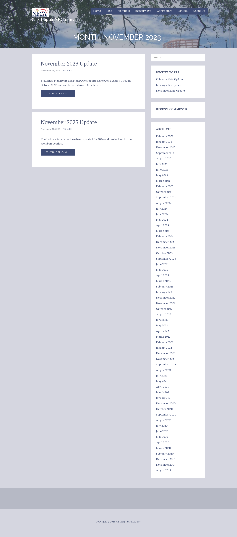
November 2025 (165, 147)
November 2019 (165, 464)
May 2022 (162, 325)
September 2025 (166, 153)
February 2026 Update (169, 79)
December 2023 (165, 242)
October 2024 (164, 192)
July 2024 (161, 208)
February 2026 (165, 136)
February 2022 (165, 342)
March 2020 (163, 448)
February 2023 (165, 286)
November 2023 (165, 247)
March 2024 (163, 231)
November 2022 (165, 303)
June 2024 (162, 214)
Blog (109, 10)
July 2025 (161, 164)
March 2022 (163, 336)
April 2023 (162, 275)
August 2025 (163, 158)
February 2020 (165, 453)
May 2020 (162, 436)
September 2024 (166, 197)
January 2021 (164, 398)
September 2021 (166, 364)
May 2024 (162, 219)
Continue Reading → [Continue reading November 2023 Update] (58, 93)
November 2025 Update (170, 90)
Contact (182, 10)
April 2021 (162, 386)
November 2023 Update (69, 63)
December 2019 (165, 459)
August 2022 (163, 314)
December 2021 (165, 353)
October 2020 (164, 409)
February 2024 (165, 236)
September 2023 (166, 258)
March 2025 (163, 180)
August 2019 (163, 470)
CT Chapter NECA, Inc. (54, 19)
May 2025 (162, 175)
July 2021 (161, 375)
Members (124, 10)
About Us (199, 10)
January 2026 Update (168, 85)
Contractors (164, 10)
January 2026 (164, 141)
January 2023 (164, 292)
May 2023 (162, 269)
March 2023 (163, 281)
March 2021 (163, 392)
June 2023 (162, 264)
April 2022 (162, 331)
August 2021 (163, 370)
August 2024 (163, 203)
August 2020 (163, 420)
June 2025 (162, 169)
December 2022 (165, 297)
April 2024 (162, 225)
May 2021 (162, 381)
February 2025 (165, 186)
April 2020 (162, 442)
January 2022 (164, 347)
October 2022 (164, 308)
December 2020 (165, 403)
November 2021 (165, 359)
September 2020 (166, 414)
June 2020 (162, 431)
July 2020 (161, 425)
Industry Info (143, 10)
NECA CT (67, 70)
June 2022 (162, 320)
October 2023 (164, 253)
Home (97, 10)
